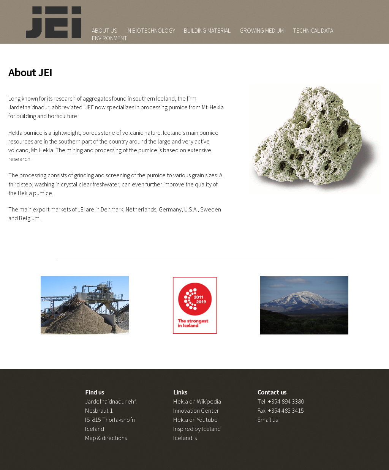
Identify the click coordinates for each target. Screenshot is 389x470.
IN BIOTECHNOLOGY (151, 30)
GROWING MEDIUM (262, 30)
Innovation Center (196, 410)
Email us (268, 419)
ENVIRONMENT (109, 38)
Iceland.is (185, 438)
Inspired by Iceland (197, 428)
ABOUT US (104, 30)
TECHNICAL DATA (313, 30)
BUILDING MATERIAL (207, 30)
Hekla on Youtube (195, 419)
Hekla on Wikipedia (197, 401)
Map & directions (106, 438)
